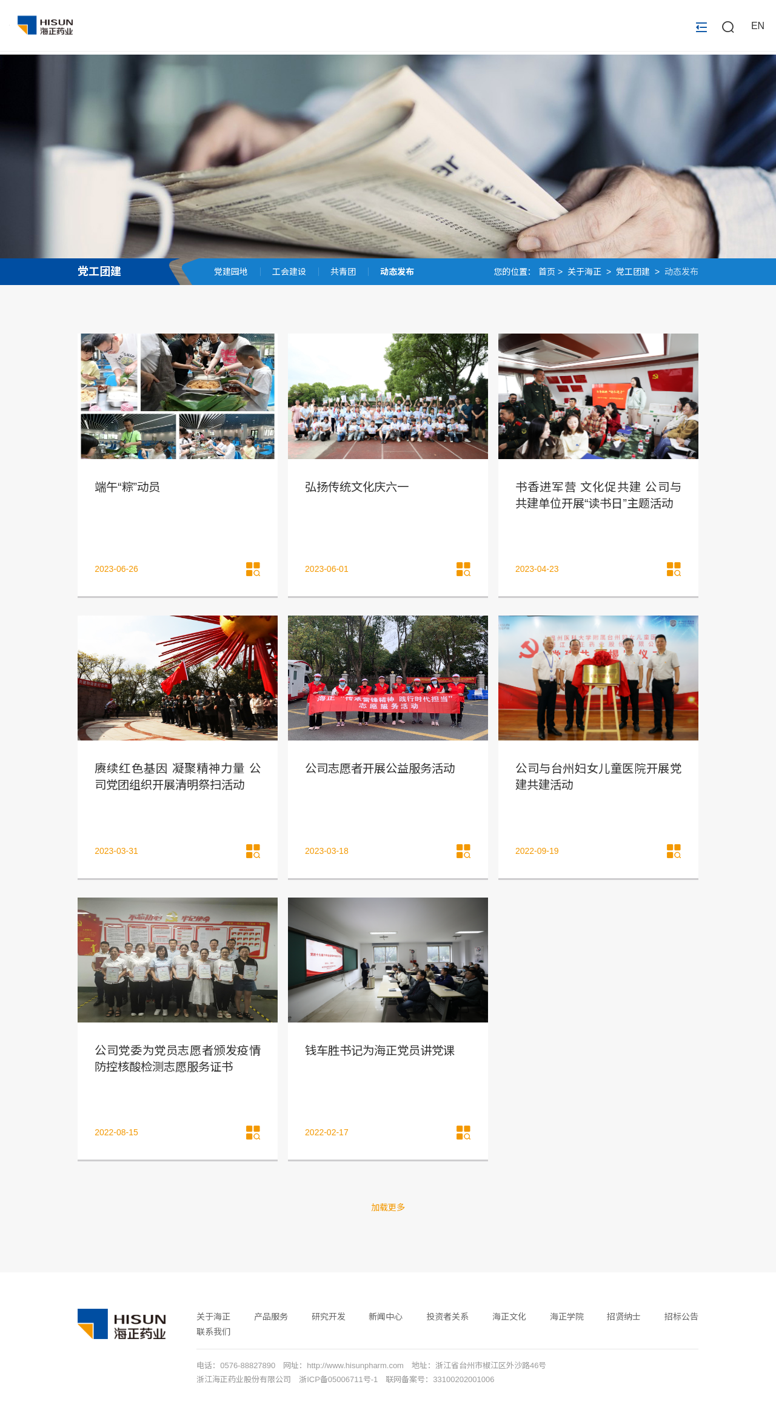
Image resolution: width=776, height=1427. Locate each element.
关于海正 (584, 272)
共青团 (343, 272)
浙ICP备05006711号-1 (338, 1383)
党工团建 (99, 272)
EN (757, 27)
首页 (546, 272)
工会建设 (289, 272)
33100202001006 (463, 1383)
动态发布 (397, 272)
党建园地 (231, 272)
